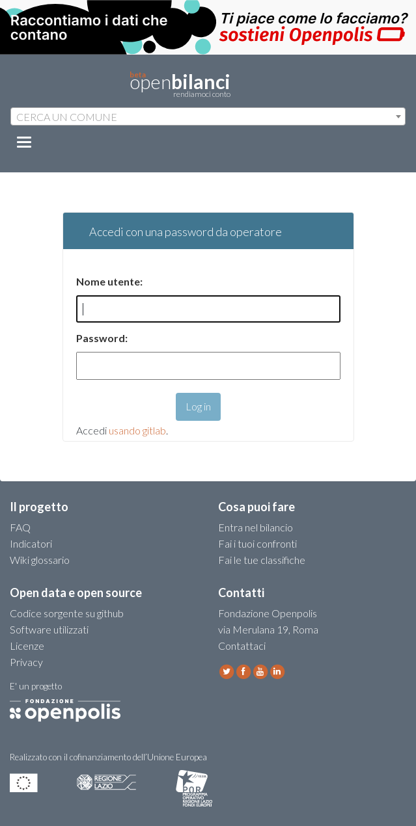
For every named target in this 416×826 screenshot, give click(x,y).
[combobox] (208, 116)
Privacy (26, 662)
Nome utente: (109, 281)
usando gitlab (137, 430)
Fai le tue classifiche (261, 559)
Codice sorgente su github (67, 613)
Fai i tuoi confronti (257, 543)
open (180, 84)
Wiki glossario (40, 559)
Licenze (27, 645)
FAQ (20, 527)
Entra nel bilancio (255, 527)
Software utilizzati (49, 629)
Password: (102, 338)
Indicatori (31, 543)
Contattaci (242, 645)
